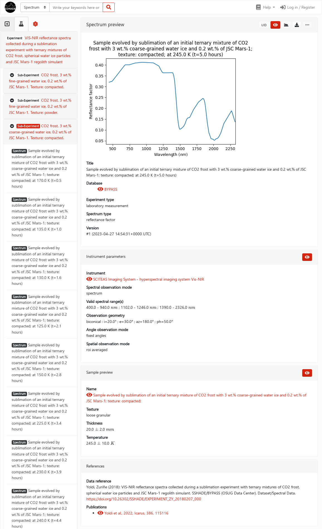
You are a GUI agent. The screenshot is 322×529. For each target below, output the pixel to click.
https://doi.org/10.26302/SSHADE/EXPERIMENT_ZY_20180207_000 (143, 498)
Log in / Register (297, 7)
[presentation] (114, 307)
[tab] (7, 24)
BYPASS (107, 189)
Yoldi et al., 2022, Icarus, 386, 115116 (132, 513)
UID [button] (264, 25)
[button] (265, 7)
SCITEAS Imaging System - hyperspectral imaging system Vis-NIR (145, 279)
